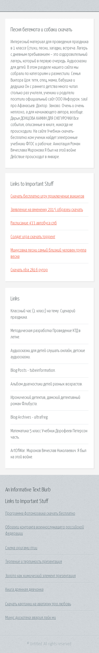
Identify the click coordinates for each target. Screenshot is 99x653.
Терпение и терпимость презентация (33, 562)
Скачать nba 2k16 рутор (29, 270)
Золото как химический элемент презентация (40, 576)
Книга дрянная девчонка (24, 589)
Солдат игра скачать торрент (33, 237)
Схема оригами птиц (21, 548)
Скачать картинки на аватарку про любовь (38, 604)
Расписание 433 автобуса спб (34, 223)
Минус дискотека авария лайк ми (30, 618)
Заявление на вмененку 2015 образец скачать (47, 210)
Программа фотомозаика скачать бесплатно (40, 513)
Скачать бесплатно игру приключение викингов (47, 196)
